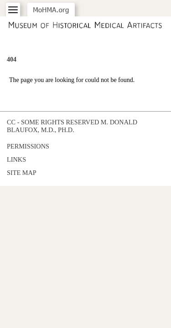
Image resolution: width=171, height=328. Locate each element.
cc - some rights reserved (53, 122)
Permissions (28, 146)
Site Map (21, 172)
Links (16, 159)
